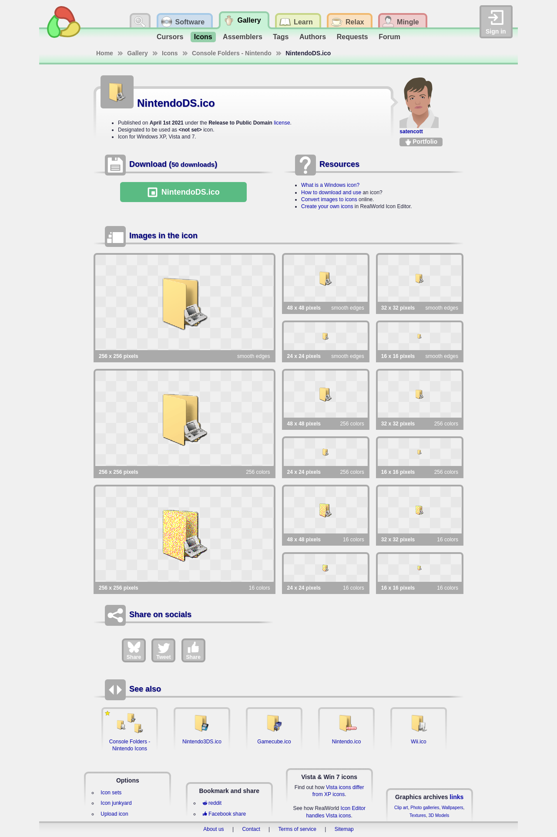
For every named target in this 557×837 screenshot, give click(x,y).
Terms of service (297, 829)
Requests (352, 36)
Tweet (163, 650)
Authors (312, 36)
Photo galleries (424, 807)
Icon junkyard (116, 803)
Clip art (401, 807)
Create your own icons (327, 206)
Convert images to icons (329, 199)
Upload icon (114, 814)
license (282, 123)
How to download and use (331, 192)
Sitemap (344, 829)
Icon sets (111, 793)
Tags (281, 36)
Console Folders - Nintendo (232, 53)
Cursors (170, 36)
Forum (389, 36)
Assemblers (242, 36)
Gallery (137, 53)
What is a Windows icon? (330, 185)
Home (104, 53)
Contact (251, 829)
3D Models (438, 815)
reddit (211, 803)
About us (213, 829)
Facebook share (224, 814)
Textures (417, 815)
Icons (203, 36)
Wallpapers (452, 807)
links (456, 796)
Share (134, 650)
